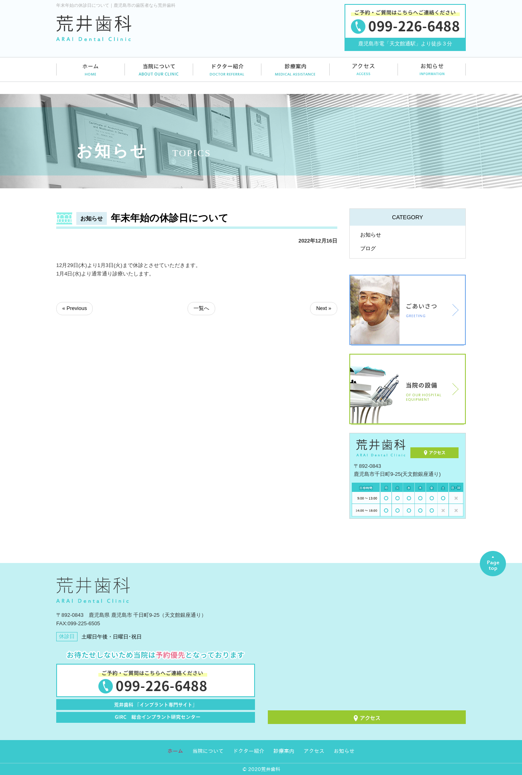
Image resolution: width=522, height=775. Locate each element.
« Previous (74, 308)
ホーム (175, 751)
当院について (208, 751)
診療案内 (283, 751)
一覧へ (201, 308)
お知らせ (370, 235)
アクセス (314, 751)
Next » (323, 308)
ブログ (368, 248)
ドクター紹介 (248, 751)
